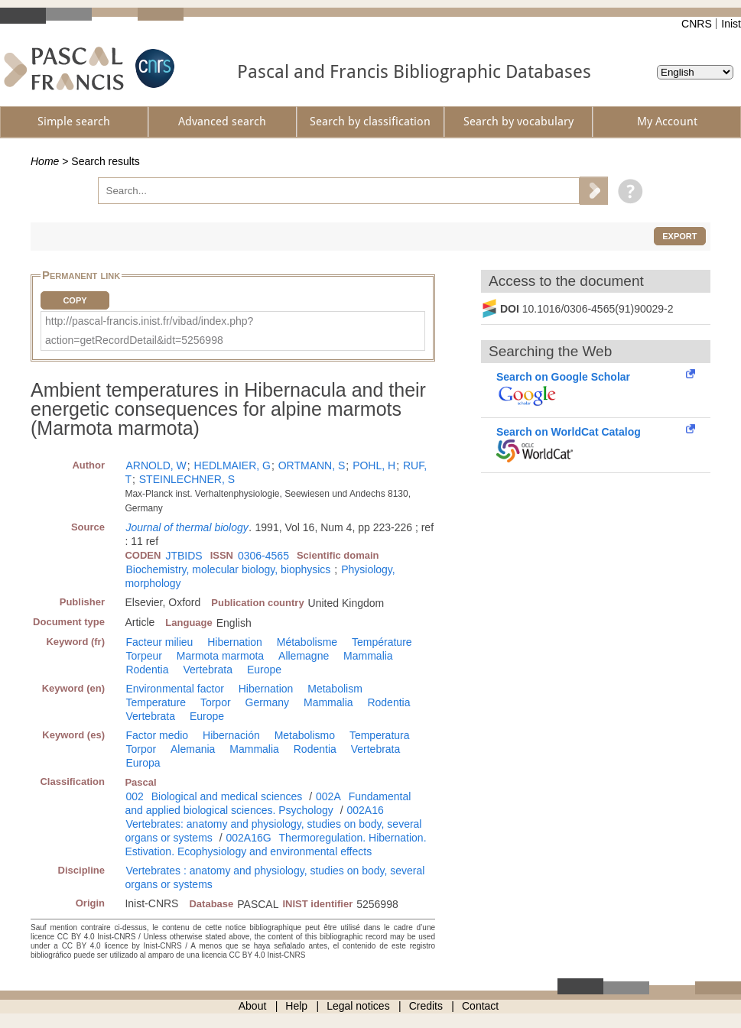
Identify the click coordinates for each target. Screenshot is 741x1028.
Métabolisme (307, 642)
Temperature (155, 702)
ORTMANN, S (312, 465)
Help (296, 1006)
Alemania (193, 749)
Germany (267, 702)
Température (382, 642)
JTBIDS (183, 556)
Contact (480, 1006)
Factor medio (156, 735)
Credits (426, 1006)
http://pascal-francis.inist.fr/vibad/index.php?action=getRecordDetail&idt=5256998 (149, 330)
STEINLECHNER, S (187, 479)
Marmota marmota (220, 656)
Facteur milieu (159, 642)
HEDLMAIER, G (232, 465)
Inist (731, 24)
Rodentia (146, 669)
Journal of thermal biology (186, 527)
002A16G (248, 838)
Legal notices (358, 1006)
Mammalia (368, 656)
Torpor (215, 702)
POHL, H (374, 465)
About (253, 1006)
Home (45, 161)
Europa (142, 763)
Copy (74, 300)
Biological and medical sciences (227, 796)
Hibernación (231, 735)
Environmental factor (174, 689)
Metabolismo (305, 735)
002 (134, 796)
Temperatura (379, 735)
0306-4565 (263, 556)
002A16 (365, 810)
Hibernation (234, 642)
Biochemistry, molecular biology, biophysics (227, 569)
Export (679, 236)
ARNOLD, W (155, 465)
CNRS (696, 24)
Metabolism (334, 689)
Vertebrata (207, 669)
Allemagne (303, 656)
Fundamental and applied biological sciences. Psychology (268, 803)
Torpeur (143, 656)
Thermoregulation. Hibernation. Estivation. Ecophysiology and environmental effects (275, 845)
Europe (264, 669)
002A (328, 796)
